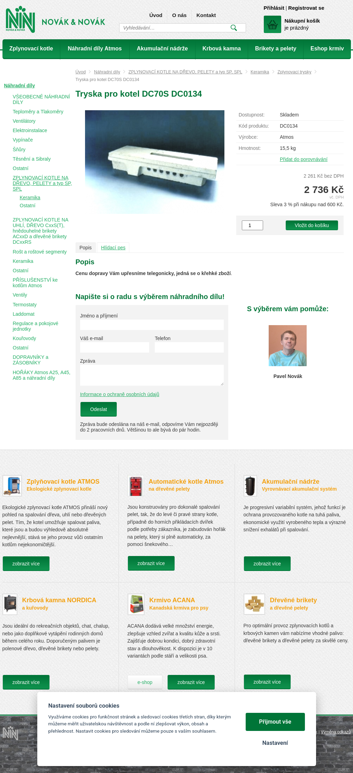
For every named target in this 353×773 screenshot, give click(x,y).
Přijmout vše (275, 721)
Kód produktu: (254, 126)
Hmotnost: (250, 148)
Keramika (260, 72)
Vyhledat (234, 28)
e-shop (145, 682)
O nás (179, 15)
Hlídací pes (113, 247)
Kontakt (206, 15)
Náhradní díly (107, 72)
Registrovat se (306, 8)
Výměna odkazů (336, 732)
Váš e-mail (91, 338)
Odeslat (98, 409)
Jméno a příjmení (99, 316)
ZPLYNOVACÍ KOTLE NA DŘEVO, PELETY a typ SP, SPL (186, 72)
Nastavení (275, 743)
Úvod (155, 15)
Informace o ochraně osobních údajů (119, 394)
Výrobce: (248, 137)
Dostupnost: (252, 115)
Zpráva (87, 361)
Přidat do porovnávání (304, 159)
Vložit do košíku (312, 225)
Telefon (162, 338)
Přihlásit (274, 8)
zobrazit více (26, 563)
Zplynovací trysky (294, 72)
